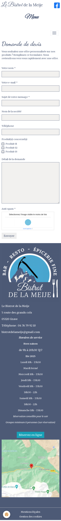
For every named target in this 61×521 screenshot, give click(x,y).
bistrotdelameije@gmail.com (21, 332)
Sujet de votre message (15, 97)
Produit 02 (11, 147)
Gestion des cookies (30, 516)
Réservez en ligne (30, 434)
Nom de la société (11, 111)
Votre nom (8, 68)
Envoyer (9, 235)
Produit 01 (11, 143)
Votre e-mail (8, 82)
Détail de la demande (13, 159)
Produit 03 (11, 151)
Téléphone (8, 125)
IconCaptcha (27, 228)
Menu (31, 17)
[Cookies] (6, 514)
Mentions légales (30, 511)
